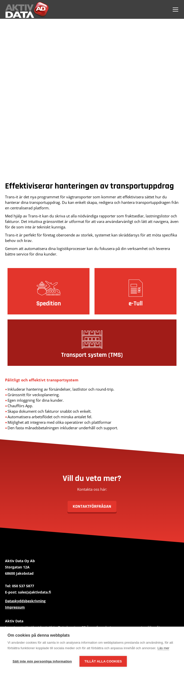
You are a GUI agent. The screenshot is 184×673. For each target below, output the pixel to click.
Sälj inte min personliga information (42, 661)
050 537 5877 (23, 585)
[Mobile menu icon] (175, 9)
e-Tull (136, 304)
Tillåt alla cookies (103, 661)
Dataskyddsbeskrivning (25, 601)
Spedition (48, 304)
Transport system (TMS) (92, 355)
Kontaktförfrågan (92, 506)
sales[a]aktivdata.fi (34, 592)
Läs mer (163, 648)
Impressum (15, 607)
